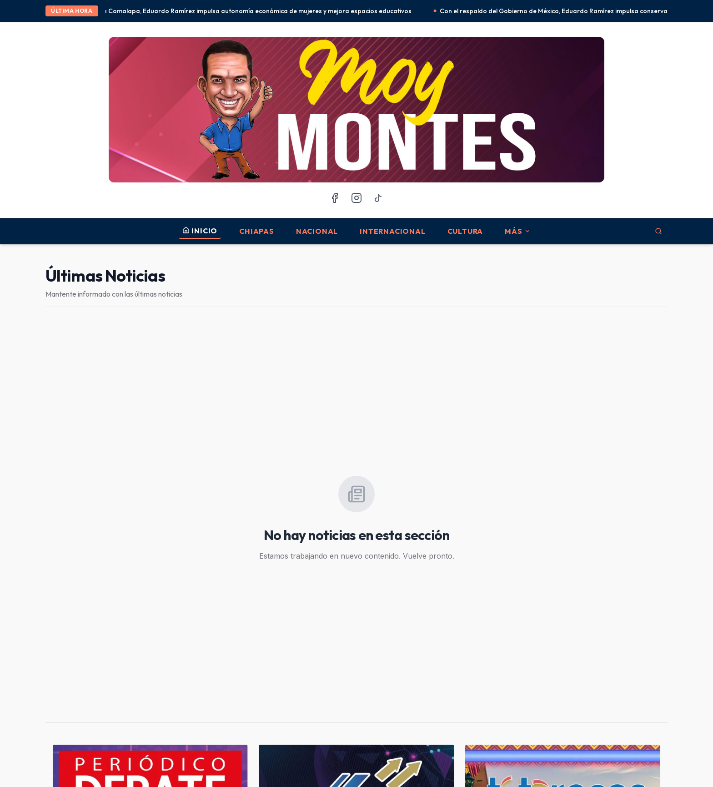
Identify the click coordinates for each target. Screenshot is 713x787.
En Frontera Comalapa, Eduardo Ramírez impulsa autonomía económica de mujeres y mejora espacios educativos (251, 11)
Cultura (465, 231)
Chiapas (256, 231)
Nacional (317, 231)
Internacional (392, 231)
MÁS (517, 231)
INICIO (199, 230)
